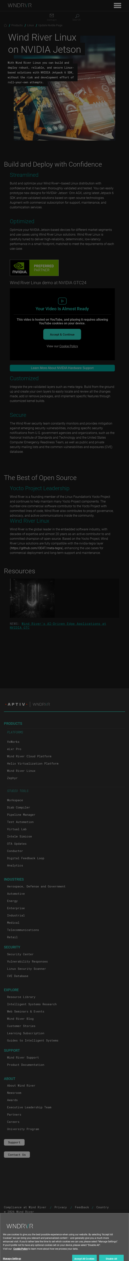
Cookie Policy (20, 1255)
